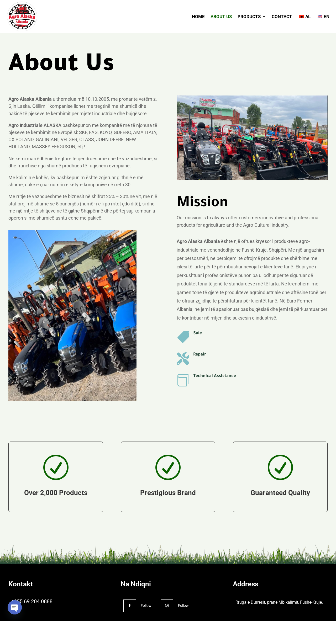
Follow (146, 605)
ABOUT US (221, 16)
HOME (198, 16)
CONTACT (282, 16)
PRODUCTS (249, 16)
